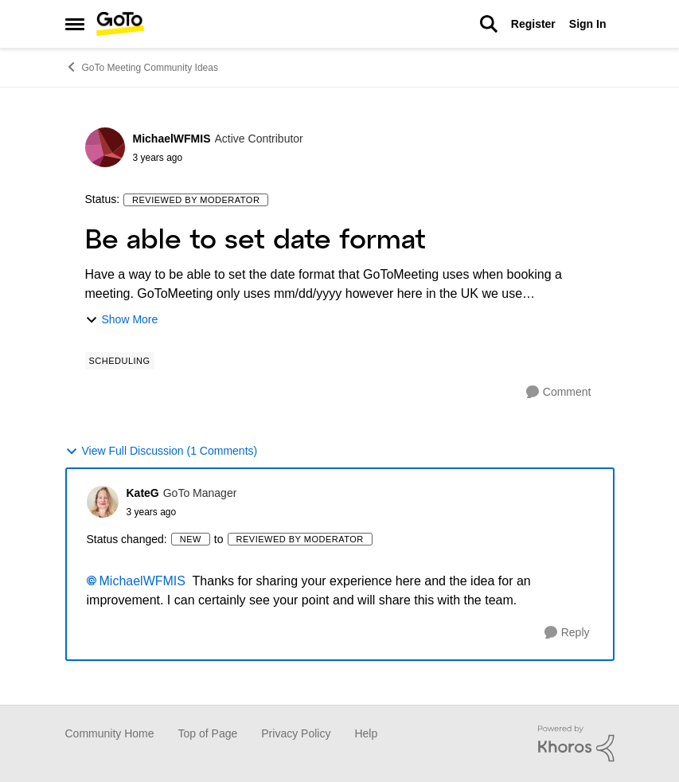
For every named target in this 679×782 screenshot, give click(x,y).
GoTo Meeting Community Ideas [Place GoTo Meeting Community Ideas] (141, 67)
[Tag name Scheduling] (119, 360)
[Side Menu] (74, 24)
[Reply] (567, 632)
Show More (121, 319)
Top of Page (208, 733)
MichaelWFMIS (142, 581)
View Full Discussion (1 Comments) (161, 451)
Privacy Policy (295, 733)
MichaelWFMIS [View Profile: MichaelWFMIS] (172, 138)
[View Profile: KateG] (103, 502)
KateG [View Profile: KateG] (143, 493)
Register (533, 24)
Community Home (109, 733)
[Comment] (559, 392)
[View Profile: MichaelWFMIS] (105, 147)
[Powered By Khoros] (576, 743)
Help (365, 733)
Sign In (588, 24)
